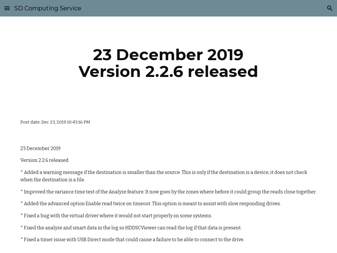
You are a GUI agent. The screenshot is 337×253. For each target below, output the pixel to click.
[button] (7, 8)
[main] (168, 63)
